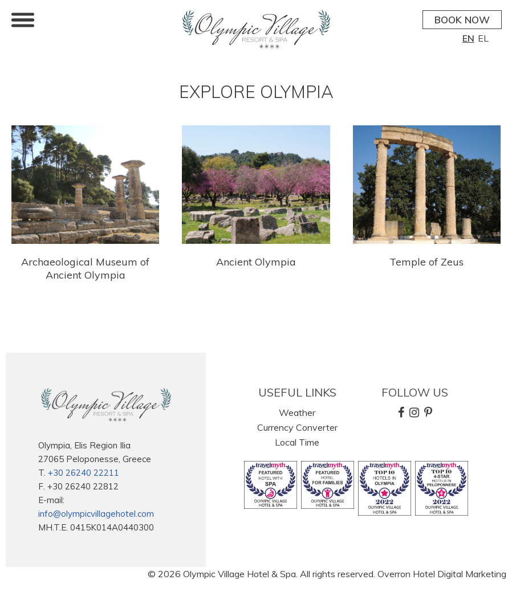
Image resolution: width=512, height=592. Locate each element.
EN (468, 38)
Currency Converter (297, 427)
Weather (297, 412)
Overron (394, 573)
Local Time (297, 442)
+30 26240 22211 (83, 472)
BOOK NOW (462, 20)
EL (483, 38)
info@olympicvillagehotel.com (96, 513)
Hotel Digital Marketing (459, 573)
